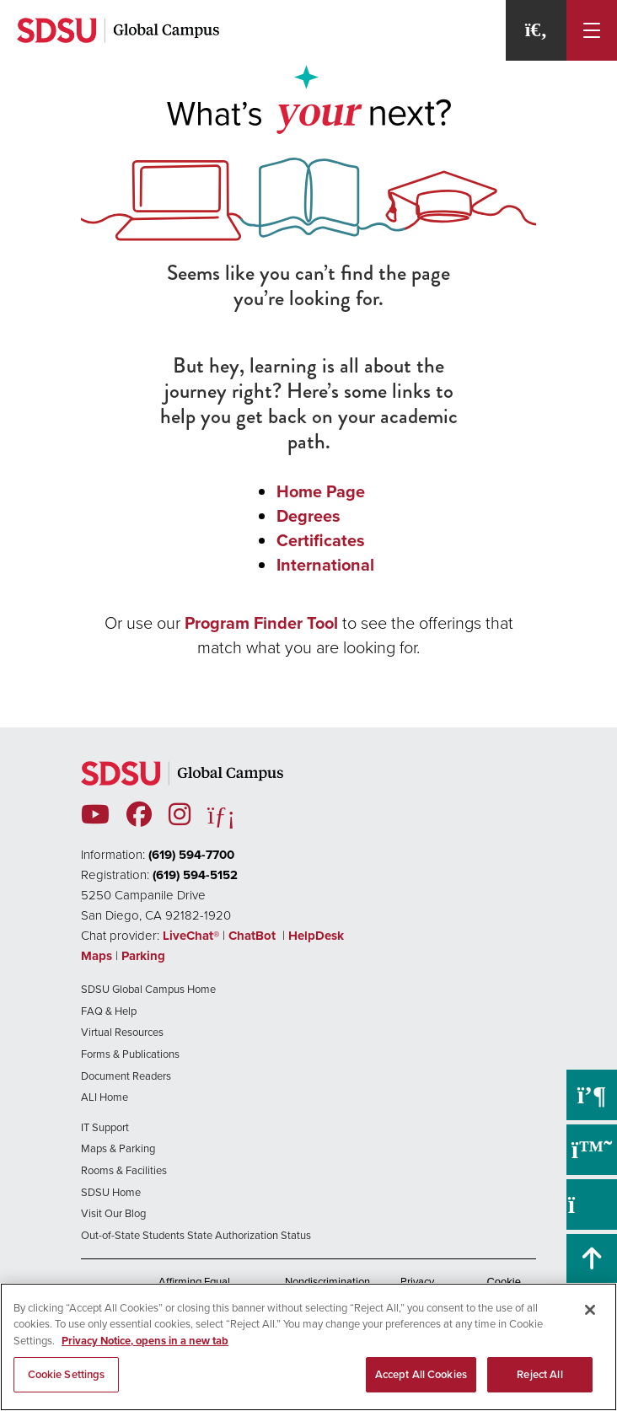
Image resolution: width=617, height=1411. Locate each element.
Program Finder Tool (261, 623)
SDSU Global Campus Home (148, 989)
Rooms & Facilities (124, 1170)
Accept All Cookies (421, 1374)
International (325, 564)
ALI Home (104, 1097)
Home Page (320, 491)
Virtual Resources (122, 1032)
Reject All (539, 1374)
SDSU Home (111, 1192)
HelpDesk (317, 935)
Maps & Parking (118, 1148)
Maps (96, 956)
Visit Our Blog (113, 1213)
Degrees (308, 515)
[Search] (536, 30)
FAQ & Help (109, 1011)
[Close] (590, 1309)
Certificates (320, 540)
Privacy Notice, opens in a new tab (145, 1341)
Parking (143, 956)
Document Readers (126, 1076)
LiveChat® (191, 935)
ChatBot (253, 935)
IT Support (105, 1127)
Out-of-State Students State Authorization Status (196, 1235)
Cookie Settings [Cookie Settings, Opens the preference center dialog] (66, 1374)
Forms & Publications (130, 1054)
